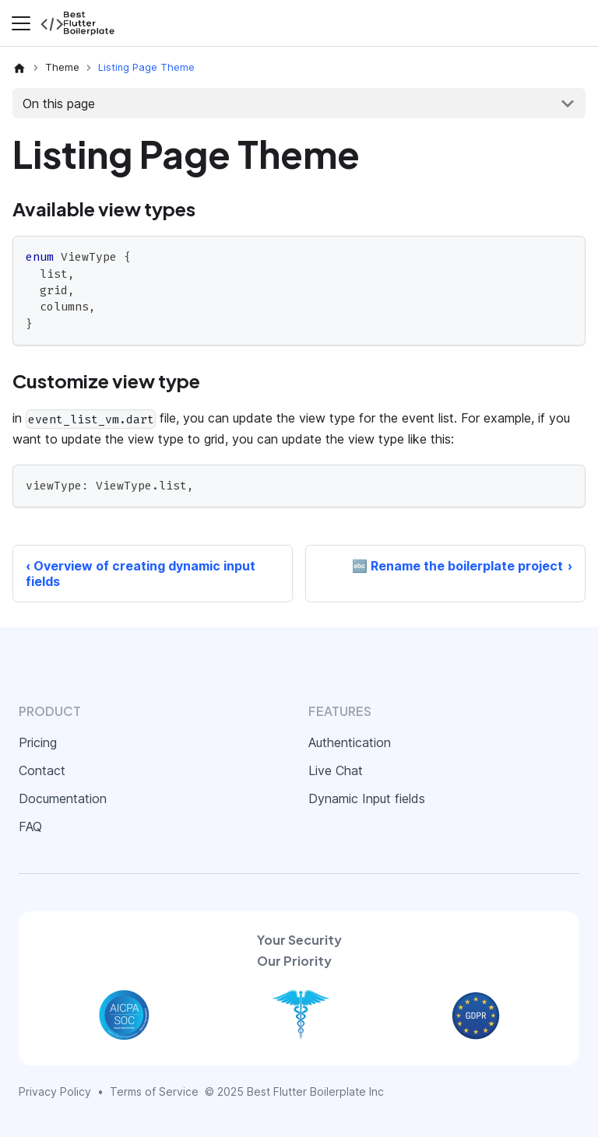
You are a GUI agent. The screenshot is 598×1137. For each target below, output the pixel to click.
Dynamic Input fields (366, 798)
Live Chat (335, 770)
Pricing (38, 742)
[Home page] (19, 68)
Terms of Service (154, 1091)
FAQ (30, 826)
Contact (42, 770)
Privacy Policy (55, 1091)
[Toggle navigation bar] (21, 23)
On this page (59, 103)
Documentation (63, 798)
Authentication (349, 742)
